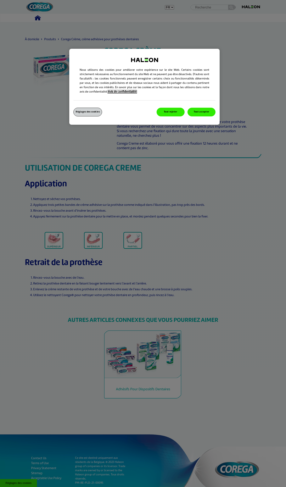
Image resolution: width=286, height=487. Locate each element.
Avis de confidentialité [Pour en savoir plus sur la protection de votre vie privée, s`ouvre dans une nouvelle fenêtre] (122, 91)
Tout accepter (201, 112)
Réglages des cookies (88, 112)
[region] (144, 87)
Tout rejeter (170, 112)
